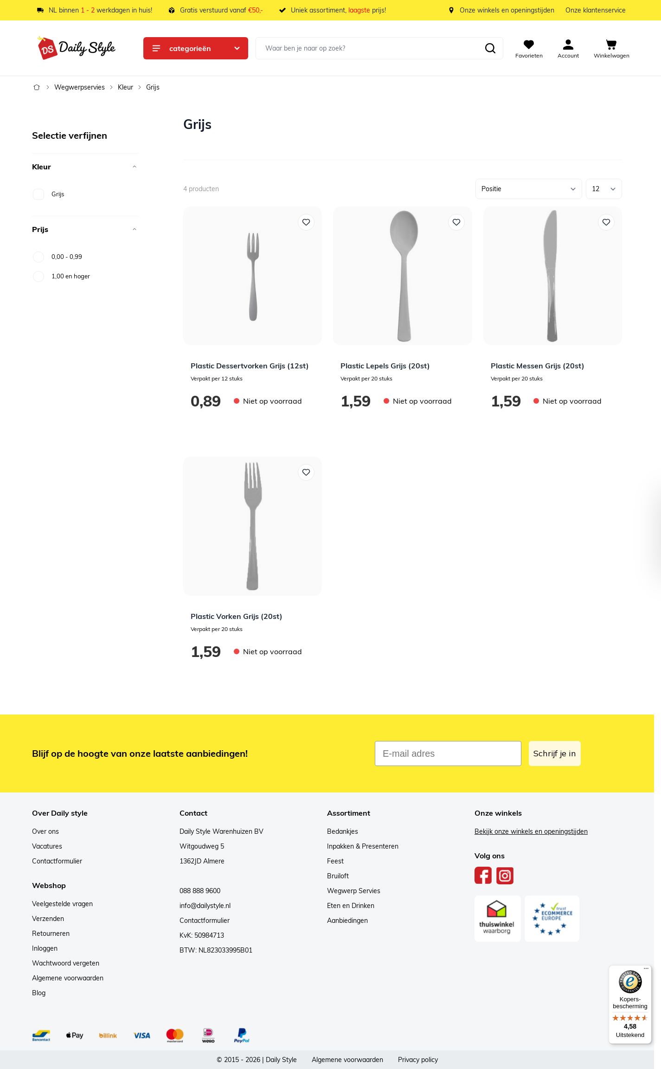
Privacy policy (418, 1060)
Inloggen (45, 948)
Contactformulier (57, 861)
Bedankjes (342, 831)
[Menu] (646, 970)
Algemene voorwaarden (67, 978)
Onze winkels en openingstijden (507, 10)
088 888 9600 (200, 891)
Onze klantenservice (595, 10)
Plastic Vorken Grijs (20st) (236, 616)
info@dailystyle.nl (205, 906)
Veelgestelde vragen (62, 904)
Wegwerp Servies (353, 891)
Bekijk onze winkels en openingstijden (531, 831)
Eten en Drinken (350, 906)
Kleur (125, 87)
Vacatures (47, 846)
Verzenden (48, 918)
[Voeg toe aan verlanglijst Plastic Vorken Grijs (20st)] (306, 472)
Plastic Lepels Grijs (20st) (385, 365)
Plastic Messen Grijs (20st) (537, 365)
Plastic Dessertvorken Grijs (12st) (250, 365)
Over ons (45, 831)
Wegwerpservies (79, 87)
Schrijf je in (554, 753)
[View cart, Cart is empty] (611, 48)
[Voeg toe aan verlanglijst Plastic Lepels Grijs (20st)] (456, 222)
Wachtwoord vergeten (65, 963)
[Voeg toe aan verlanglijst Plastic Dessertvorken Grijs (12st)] (306, 222)
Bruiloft (338, 876)
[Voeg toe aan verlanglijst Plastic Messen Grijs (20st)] (606, 222)
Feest (335, 861)
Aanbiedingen (347, 920)
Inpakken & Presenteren (362, 846)
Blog (38, 993)
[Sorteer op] (528, 189)
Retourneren (51, 933)
